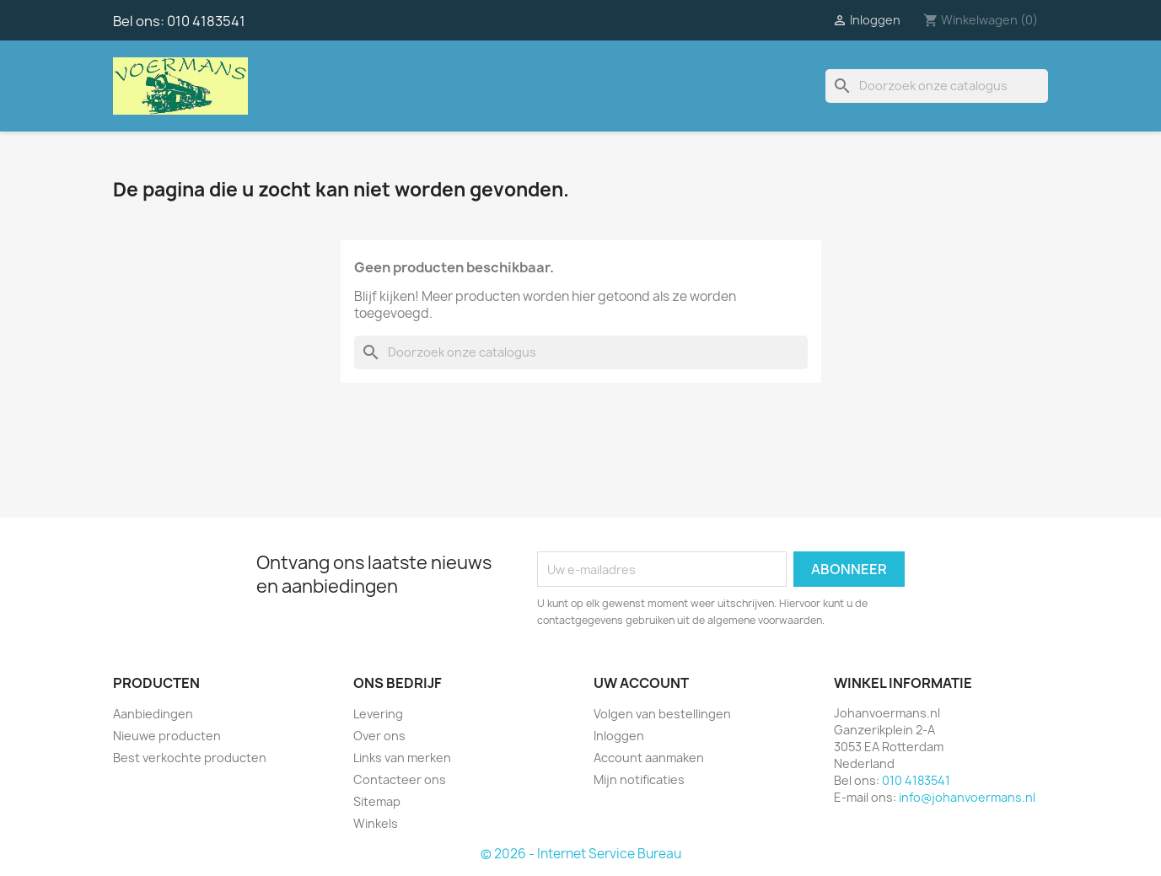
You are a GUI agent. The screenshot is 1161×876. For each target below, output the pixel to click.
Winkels (375, 823)
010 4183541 (206, 21)
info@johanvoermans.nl (967, 797)
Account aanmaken (649, 758)
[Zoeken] (936, 86)
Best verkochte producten (189, 758)
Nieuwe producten (167, 736)
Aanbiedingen (153, 714)
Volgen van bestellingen (662, 714)
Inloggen (619, 736)
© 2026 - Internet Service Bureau (581, 854)
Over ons (379, 736)
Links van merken (402, 758)
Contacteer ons (399, 779)
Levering (378, 714)
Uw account (641, 683)
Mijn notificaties (639, 779)
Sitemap (376, 801)
